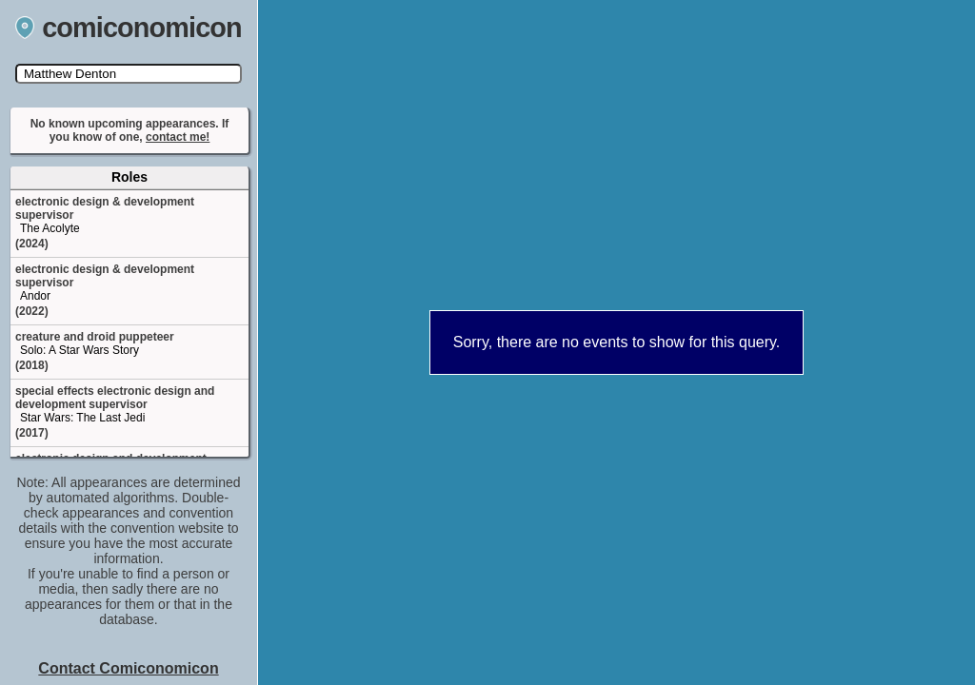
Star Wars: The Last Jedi (82, 417)
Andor (35, 296)
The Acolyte (50, 228)
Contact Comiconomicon (128, 668)
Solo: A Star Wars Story (79, 350)
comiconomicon (128, 27)
